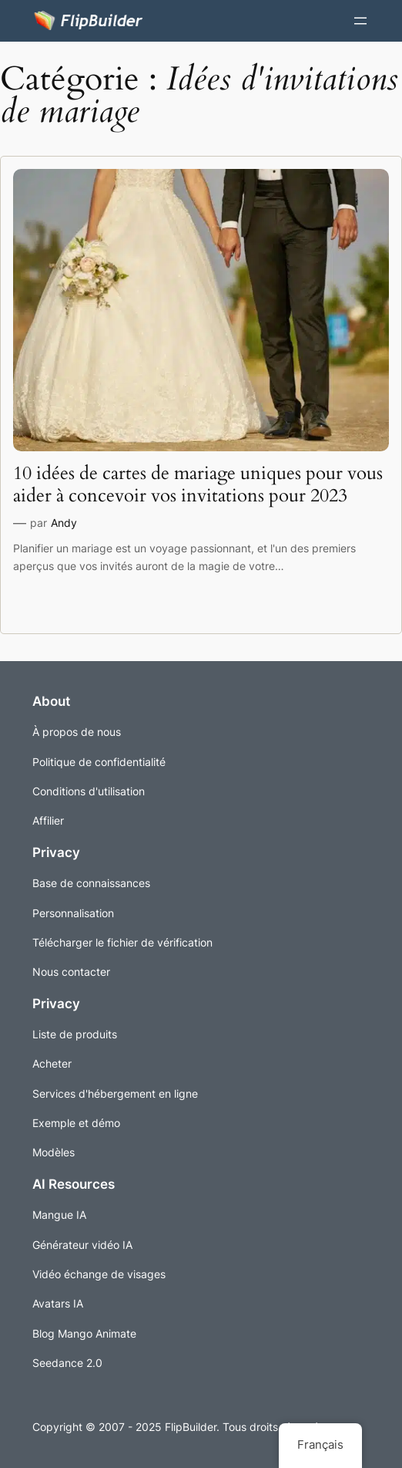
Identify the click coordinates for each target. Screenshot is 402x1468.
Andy (64, 522)
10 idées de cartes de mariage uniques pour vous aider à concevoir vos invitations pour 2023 (198, 485)
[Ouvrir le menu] (360, 21)
